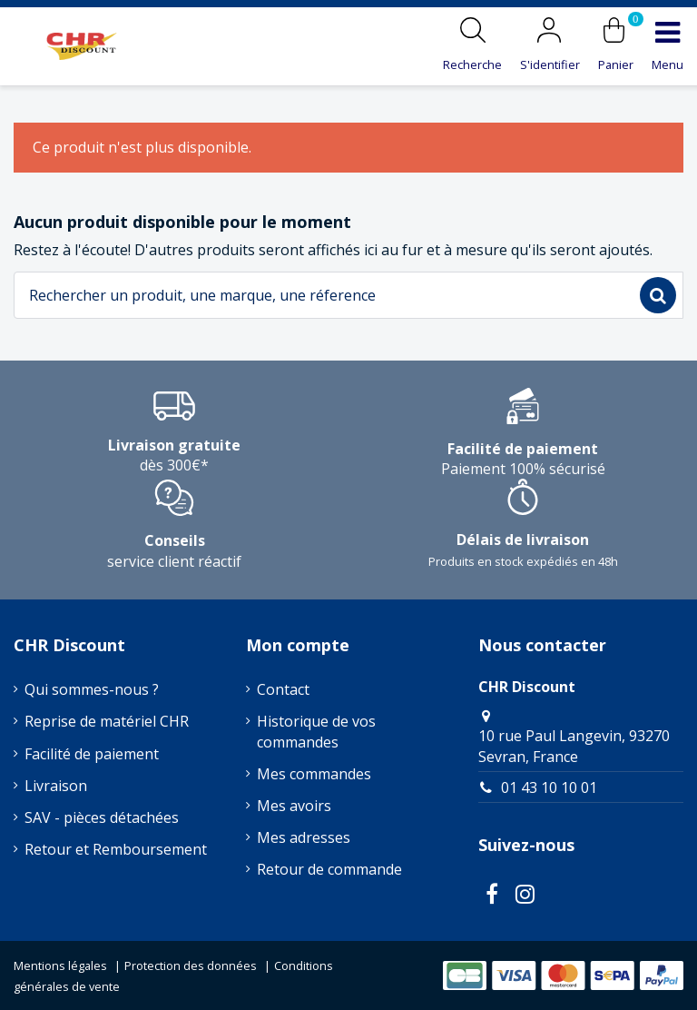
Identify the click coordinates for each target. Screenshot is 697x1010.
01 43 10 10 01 (549, 787)
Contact (283, 689)
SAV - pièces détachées (102, 817)
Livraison (56, 786)
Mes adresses (303, 837)
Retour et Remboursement (116, 849)
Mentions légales (60, 965)
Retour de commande (329, 869)
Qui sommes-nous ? (92, 689)
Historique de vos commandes (316, 731)
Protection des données (190, 965)
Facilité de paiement (92, 754)
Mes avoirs (294, 806)
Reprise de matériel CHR (107, 721)
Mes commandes (314, 774)
